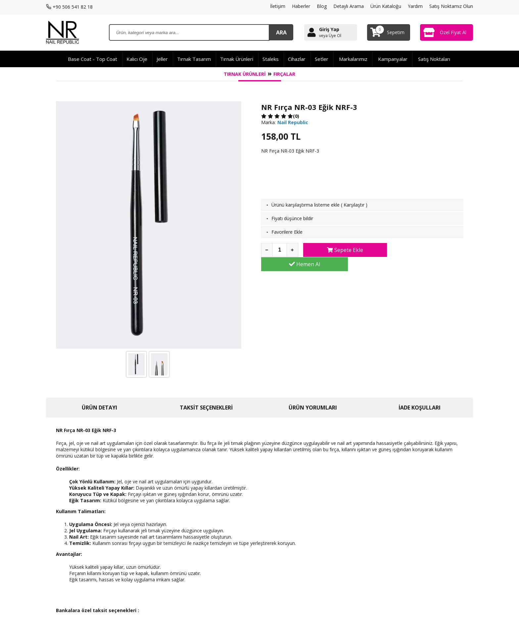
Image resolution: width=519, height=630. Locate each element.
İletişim (277, 6)
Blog (322, 6)
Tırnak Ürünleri (245, 74)
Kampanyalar (392, 59)
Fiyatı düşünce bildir (292, 218)
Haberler (301, 6)
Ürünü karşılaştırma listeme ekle (305, 205)
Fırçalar (284, 74)
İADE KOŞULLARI (420, 407)
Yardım (415, 6)
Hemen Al (424, 250)
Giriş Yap (329, 29)
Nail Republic (292, 122)
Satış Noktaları (434, 59)
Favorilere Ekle (287, 232)
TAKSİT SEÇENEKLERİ (206, 407)
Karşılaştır (354, 205)
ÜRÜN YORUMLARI (313, 407)
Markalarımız (353, 59)
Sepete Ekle (342, 250)
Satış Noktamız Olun (451, 6)
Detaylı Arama (348, 6)
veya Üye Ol (330, 35)
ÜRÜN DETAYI (99, 407)
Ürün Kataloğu (385, 6)
